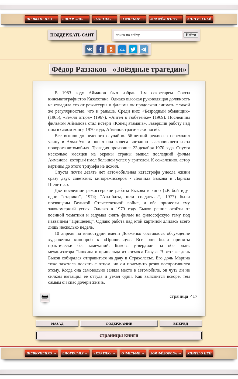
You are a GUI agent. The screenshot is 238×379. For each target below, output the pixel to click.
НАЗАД (57, 324)
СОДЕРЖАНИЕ (119, 324)
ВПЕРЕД (180, 324)
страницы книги (118, 335)
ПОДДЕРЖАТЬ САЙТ (72, 35)
